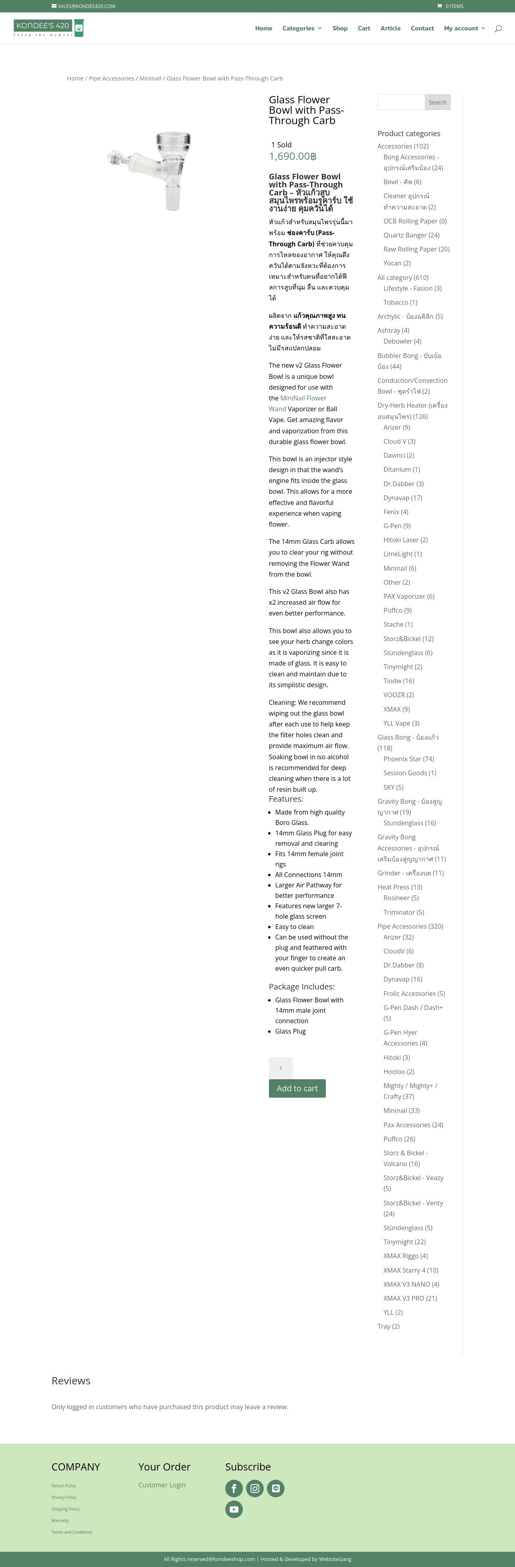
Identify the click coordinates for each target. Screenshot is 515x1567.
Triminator (399, 912)
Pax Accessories (407, 1124)
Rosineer (397, 897)
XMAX (392, 709)
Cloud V (395, 441)
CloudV (394, 951)
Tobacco (396, 302)
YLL (389, 1312)
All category (395, 277)
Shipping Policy (66, 1509)
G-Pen (393, 525)
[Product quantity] (281, 1068)
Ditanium (397, 469)
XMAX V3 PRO (404, 1298)
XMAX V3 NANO (407, 1284)
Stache (394, 624)
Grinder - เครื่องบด (404, 873)
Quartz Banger (405, 235)
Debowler (398, 341)
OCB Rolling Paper (411, 221)
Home (264, 29)
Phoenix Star (402, 758)
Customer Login (162, 1485)
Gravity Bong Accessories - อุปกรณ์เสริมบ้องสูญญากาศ (408, 848)
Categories (298, 29)
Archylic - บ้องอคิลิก (406, 316)
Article (390, 29)
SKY (389, 787)
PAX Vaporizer (405, 596)
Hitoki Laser (401, 539)
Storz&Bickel (402, 638)
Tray (384, 1326)
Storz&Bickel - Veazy (414, 1177)
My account (461, 29)
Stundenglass (404, 823)
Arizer (392, 427)
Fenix (391, 511)
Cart (364, 29)
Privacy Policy (64, 1497)
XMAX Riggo (401, 1255)
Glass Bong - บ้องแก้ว (408, 737)
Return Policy (64, 1486)
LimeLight (398, 553)
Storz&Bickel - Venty (413, 1203)
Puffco (393, 610)
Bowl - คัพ (398, 181)
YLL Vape (397, 723)
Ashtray (389, 330)
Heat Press (394, 887)
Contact (422, 29)
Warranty (60, 1520)
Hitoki (392, 1057)
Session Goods (405, 772)
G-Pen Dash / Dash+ (413, 1007)
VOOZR (394, 694)
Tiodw (393, 680)
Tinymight (398, 666)
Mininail (150, 78)
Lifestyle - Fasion (408, 288)
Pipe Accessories (111, 78)
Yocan (393, 263)
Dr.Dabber (399, 483)
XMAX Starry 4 (405, 1270)
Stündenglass (404, 652)
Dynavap (397, 497)
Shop (340, 29)
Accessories (395, 146)
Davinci (394, 455)
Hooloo (394, 1071)
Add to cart (297, 1088)
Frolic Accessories (410, 993)
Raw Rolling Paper (410, 249)
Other (392, 582)
